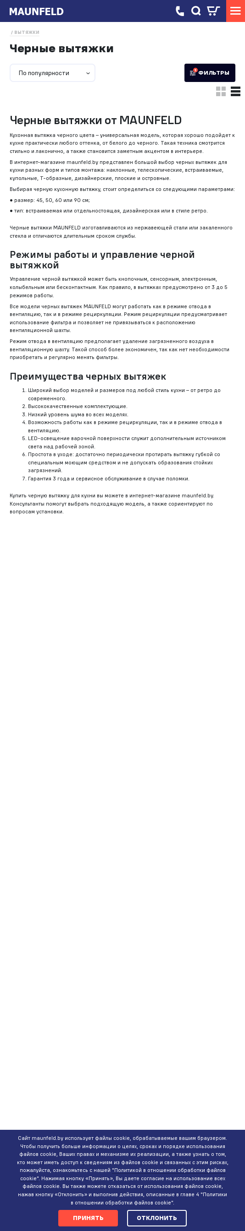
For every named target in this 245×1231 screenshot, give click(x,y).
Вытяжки (26, 32)
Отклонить (157, 1218)
